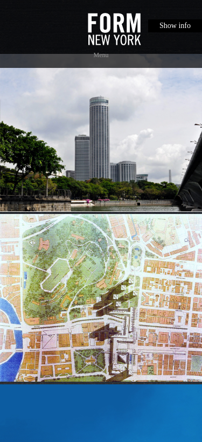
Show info (175, 26)
